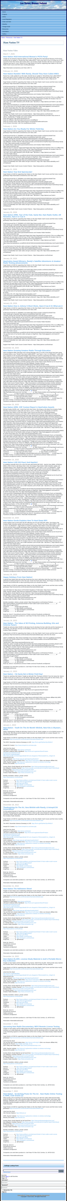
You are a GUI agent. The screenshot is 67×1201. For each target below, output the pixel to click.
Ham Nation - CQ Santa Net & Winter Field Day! (23, 674)
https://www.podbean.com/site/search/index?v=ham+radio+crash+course (36, 780)
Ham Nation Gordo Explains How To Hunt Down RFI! (25, 521)
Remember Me (6, 1190)
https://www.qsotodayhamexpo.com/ (30, 1045)
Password (4, 1185)
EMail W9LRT (21, 1195)
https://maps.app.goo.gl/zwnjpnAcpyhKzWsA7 (26, 759)
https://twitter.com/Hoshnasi (24, 785)
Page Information (31, 1195)
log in (7, 1176)
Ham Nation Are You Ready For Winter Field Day (23, 129)
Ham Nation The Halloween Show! (17, 889)
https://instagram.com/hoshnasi (25, 786)
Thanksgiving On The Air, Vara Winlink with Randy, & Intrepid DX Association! (30, 808)
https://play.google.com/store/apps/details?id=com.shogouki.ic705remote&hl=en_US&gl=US (29, 756)
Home (4, 12)
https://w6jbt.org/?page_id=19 (24, 1044)
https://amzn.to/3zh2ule (24, 750)
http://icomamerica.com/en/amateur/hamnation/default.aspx (26, 739)
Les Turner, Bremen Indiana (33, 3)
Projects (4, 14)
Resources (5, 29)
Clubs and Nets (6, 21)
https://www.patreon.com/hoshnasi (13, 777)
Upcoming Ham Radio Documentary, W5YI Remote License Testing (31, 1027)
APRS (4, 17)
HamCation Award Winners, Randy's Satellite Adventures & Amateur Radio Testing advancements (32, 262)
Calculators (5, 31)
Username (4, 1180)
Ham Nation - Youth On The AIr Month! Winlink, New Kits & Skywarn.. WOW (32, 729)
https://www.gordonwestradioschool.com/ (42, 766)
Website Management (43, 1195)
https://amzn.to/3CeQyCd (32, 760)
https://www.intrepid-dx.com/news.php (25, 745)
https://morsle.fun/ (20, 763)
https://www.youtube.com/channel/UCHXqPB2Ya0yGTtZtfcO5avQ (40, 768)
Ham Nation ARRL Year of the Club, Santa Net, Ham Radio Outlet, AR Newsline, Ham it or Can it (32, 216)
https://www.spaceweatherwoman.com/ (25, 771)
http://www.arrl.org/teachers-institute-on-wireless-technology (34, 762)
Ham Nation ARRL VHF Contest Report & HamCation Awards (28, 407)
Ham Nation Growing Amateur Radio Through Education (27, 351)
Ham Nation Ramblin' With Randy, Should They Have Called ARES (31, 74)
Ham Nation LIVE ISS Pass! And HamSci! (20, 462)
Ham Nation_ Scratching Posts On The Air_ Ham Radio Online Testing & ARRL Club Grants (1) (32, 1095)
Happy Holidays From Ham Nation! (17, 577)
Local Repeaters (7, 19)
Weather (4, 24)
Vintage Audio (6, 26)
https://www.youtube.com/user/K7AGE (23, 769)
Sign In (4, 1192)
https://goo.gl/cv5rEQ (22, 783)
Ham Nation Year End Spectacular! (17, 172)
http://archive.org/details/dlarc (11, 754)
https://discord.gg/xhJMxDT (24, 781)
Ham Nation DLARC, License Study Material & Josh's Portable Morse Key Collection (32, 960)
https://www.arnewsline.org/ (25, 772)
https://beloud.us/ (21, 1113)
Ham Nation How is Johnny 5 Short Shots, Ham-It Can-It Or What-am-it (32, 306)
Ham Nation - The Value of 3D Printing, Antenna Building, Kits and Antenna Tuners (31, 624)
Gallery (4, 34)
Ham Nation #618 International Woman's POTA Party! (25, 57)
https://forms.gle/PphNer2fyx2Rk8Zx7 (42, 742)
